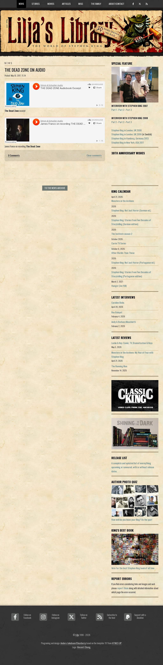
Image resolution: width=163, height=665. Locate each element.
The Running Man (119, 366)
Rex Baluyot (116, 312)
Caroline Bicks (117, 302)
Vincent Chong (83, 647)
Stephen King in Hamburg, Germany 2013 (130, 138)
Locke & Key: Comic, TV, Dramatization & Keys (131, 343)
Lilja (77, 635)
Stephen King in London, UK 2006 (126, 130)
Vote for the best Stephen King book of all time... (133, 568)
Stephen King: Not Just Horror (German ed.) (131, 210)
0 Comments (14, 155)
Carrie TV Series (118, 243)
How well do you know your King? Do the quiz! (131, 519)
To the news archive (54, 188)
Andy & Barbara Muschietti (123, 322)
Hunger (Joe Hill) (119, 285)
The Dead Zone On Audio (25, 70)
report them (122, 588)
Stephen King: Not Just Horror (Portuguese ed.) (133, 262)
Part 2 (121, 109)
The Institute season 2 (121, 233)
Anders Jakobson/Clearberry (73, 643)
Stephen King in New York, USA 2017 (127, 142)
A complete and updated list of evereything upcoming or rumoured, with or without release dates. (132, 467)
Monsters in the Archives (122, 201)
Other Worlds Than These (123, 253)
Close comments (94, 155)
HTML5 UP (117, 643)
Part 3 (129, 109)
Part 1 (114, 109)
